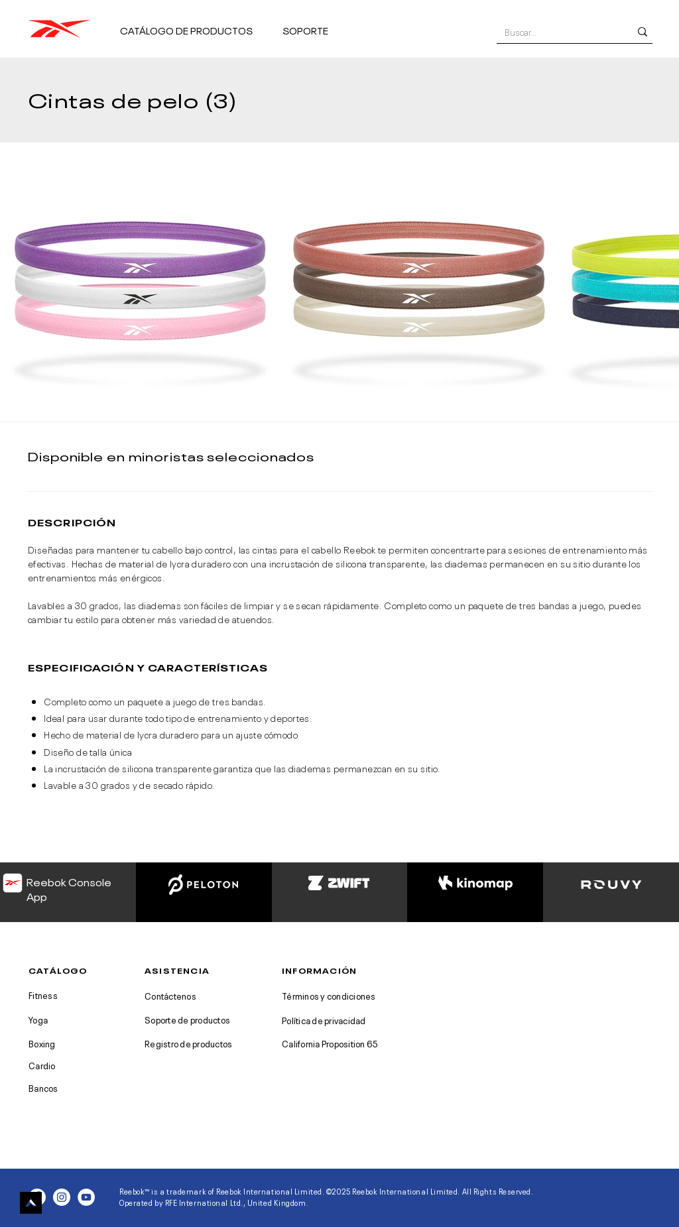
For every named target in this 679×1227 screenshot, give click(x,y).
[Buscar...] (557, 32)
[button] (196, 24)
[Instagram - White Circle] (61, 1197)
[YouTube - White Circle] (86, 1197)
